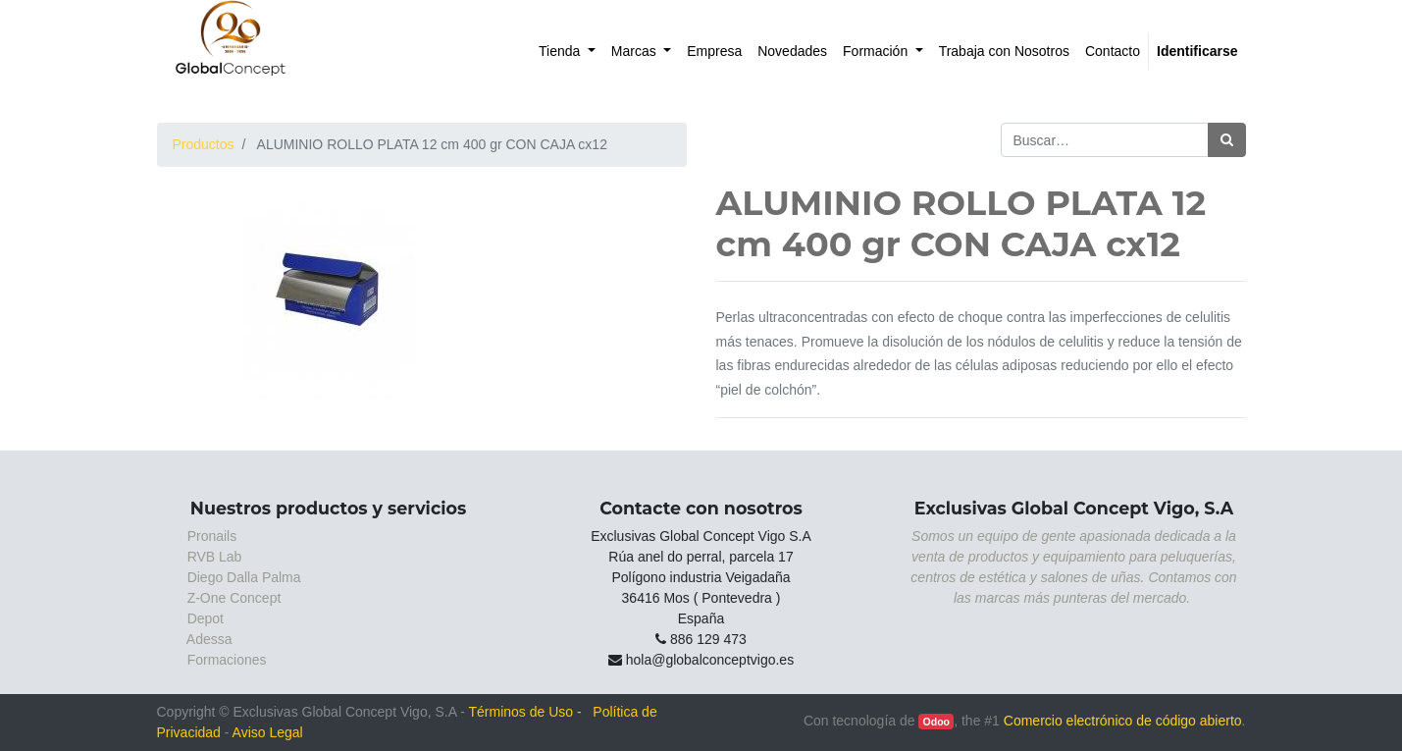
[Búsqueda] (1227, 140)
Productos (203, 144)
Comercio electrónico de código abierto (1123, 720)
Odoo (936, 721)
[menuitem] (567, 51)
